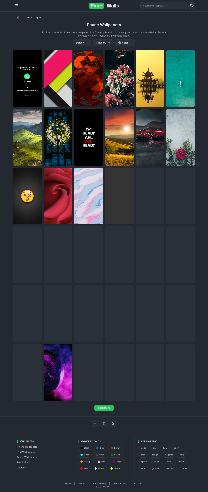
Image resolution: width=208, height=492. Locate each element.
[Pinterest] (104, 423)
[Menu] (16, 5)
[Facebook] (95, 423)
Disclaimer (138, 483)
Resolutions (23, 462)
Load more (104, 407)
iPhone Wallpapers (27, 446)
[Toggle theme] (191, 5)
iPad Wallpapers (26, 452)
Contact (81, 483)
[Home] (18, 17)
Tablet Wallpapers (27, 457)
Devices (21, 467)
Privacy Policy (99, 483)
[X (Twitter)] (113, 423)
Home (68, 483)
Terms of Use (119, 483)
